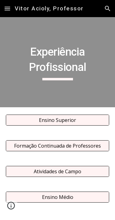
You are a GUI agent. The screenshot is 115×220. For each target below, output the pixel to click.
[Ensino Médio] (57, 197)
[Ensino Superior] (57, 120)
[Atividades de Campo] (57, 171)
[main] (57, 62)
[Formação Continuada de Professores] (57, 146)
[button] (7, 8)
